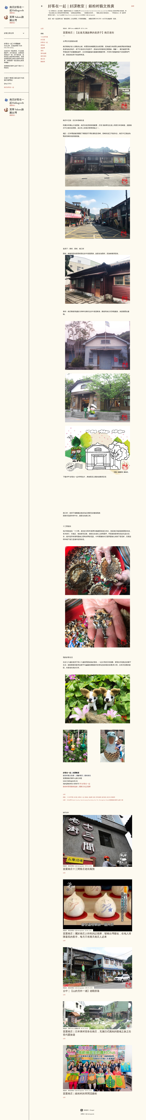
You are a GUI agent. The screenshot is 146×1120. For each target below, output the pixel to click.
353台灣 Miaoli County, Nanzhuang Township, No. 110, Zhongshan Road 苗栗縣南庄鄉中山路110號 (95, 800)
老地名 (43, 45)
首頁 (49, 19)
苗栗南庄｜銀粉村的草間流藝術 (80, 1093)
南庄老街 (43, 56)
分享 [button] (42, 28)
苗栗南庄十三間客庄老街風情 (79, 869)
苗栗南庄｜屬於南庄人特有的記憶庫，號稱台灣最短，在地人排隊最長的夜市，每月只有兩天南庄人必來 (97, 935)
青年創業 (43, 53)
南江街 (43, 59)
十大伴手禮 (44, 37)
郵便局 (43, 61)
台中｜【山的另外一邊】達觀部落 (81, 990)
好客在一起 (44, 42)
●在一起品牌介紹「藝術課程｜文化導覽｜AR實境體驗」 (69, 19)
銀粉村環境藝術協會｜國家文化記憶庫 (77, 786)
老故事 (43, 48)
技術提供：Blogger (87, 1110)
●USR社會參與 (107, 19)
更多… (115, 19)
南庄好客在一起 (9, 87)
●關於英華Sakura (95, 19)
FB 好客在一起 (84, 784)
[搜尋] (132, 6)
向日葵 (43, 40)
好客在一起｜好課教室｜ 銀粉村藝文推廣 (81, 6)
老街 (42, 51)
